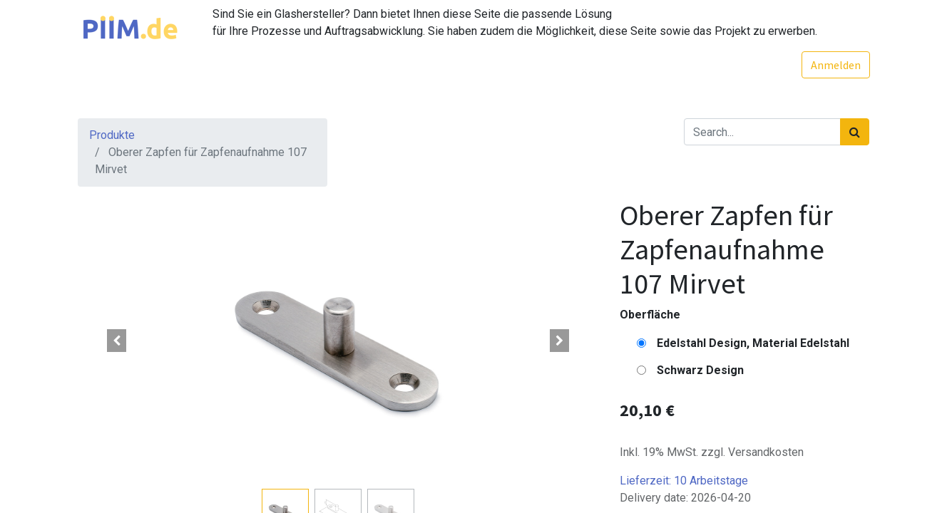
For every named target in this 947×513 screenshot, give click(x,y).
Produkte (112, 135)
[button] (117, 340)
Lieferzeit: (684, 480)
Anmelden (835, 65)
